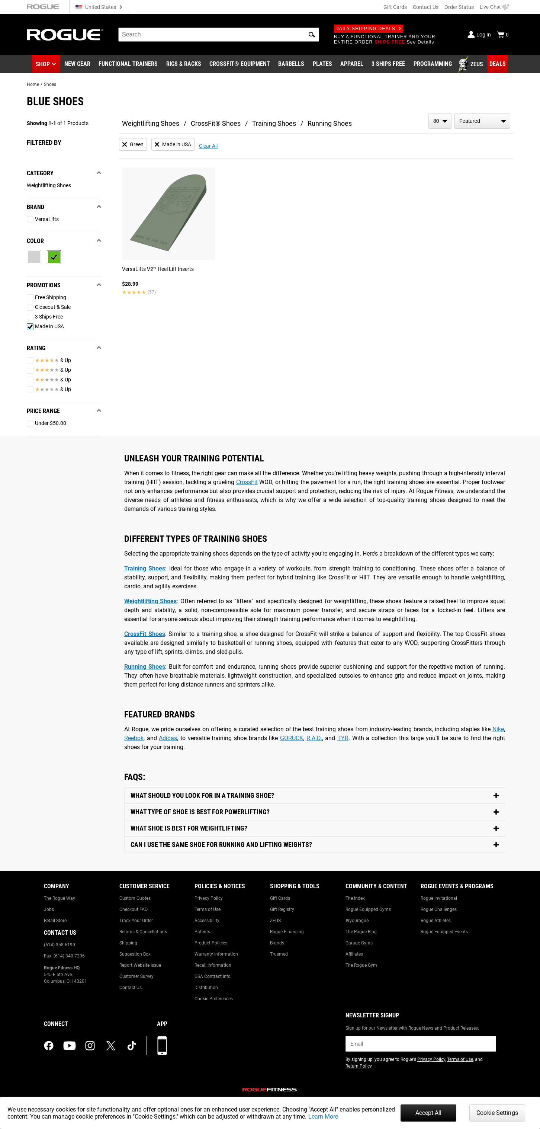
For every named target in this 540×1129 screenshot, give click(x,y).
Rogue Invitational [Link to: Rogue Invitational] (439, 898)
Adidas (168, 738)
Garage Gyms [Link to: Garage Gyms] (359, 943)
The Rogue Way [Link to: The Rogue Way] (59, 898)
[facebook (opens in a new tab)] (48, 1045)
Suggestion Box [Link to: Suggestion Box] (135, 954)
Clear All (208, 146)
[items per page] (439, 121)
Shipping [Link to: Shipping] (128, 943)
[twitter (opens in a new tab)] (111, 1045)
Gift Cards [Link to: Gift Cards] (280, 898)
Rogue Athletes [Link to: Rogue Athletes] (436, 920)
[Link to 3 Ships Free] (388, 64)
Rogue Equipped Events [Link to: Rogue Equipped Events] (444, 931)
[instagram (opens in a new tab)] (90, 1045)
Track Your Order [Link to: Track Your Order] (136, 920)
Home (33, 84)
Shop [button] (43, 64)
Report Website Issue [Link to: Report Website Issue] (140, 965)
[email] (420, 1044)
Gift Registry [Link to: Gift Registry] (282, 909)
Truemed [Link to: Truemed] (279, 954)
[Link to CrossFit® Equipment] (239, 64)
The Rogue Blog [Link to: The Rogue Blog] (361, 931)
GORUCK (291, 738)
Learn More (323, 1116)
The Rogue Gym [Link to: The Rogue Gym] (361, 965)
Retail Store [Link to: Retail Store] (55, 920)
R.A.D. (314, 738)
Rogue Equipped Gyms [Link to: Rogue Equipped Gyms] (368, 909)
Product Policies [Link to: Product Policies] (211, 943)
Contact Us (425, 7)
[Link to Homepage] (65, 34)
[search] (218, 35)
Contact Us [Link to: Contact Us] (130, 987)
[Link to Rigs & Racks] (183, 64)
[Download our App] (162, 1045)
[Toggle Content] (315, 796)
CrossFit (247, 482)
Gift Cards (395, 7)
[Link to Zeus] (471, 64)
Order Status (459, 7)
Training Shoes (274, 123)
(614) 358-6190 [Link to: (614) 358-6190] (59, 944)
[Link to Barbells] (291, 64)
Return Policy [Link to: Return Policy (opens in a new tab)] (358, 1066)
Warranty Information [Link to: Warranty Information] (216, 954)
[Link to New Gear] (77, 64)
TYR (342, 738)
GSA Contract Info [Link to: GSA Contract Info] (213, 976)
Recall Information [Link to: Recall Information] (213, 965)
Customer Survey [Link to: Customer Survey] (136, 976)
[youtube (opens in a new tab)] (69, 1045)
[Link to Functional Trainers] (128, 64)
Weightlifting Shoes (150, 123)
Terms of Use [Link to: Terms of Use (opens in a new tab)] (460, 1059)
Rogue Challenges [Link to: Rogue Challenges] (439, 909)
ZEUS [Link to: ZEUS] (275, 920)
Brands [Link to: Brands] (277, 943)
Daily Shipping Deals (368, 28)
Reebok (134, 738)
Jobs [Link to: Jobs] (49, 909)
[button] (312, 35)
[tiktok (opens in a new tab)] (131, 1045)
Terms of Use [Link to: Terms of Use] (208, 909)
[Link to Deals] (497, 64)
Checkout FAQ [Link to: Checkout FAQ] (133, 909)
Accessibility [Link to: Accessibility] (207, 920)
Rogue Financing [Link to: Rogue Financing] (287, 931)
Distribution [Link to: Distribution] (206, 987)
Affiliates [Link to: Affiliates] (354, 954)
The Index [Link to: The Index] (355, 898)
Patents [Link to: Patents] (202, 931)
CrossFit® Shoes (216, 123)
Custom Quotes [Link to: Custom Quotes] (135, 898)
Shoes (50, 84)
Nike (498, 729)
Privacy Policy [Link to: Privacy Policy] (209, 898)
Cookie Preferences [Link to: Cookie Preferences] (214, 998)
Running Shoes (330, 123)
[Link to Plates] (322, 64)
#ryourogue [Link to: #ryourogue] (357, 920)
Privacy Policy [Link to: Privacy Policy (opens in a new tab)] (431, 1059)
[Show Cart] (503, 34)
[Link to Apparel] (352, 64)
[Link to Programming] (432, 64)
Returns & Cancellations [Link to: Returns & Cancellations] (143, 931)
